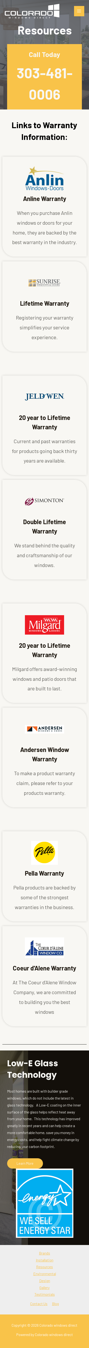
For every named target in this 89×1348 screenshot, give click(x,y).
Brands (44, 1253)
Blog (55, 1303)
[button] (25, 1163)
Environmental (44, 1273)
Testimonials (44, 1294)
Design (44, 1280)
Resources (44, 1266)
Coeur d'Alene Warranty (44, 968)
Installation (44, 1260)
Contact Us (38, 1303)
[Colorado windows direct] (32, 11)
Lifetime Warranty (44, 303)
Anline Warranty (44, 198)
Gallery (44, 1287)
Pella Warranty (44, 873)
